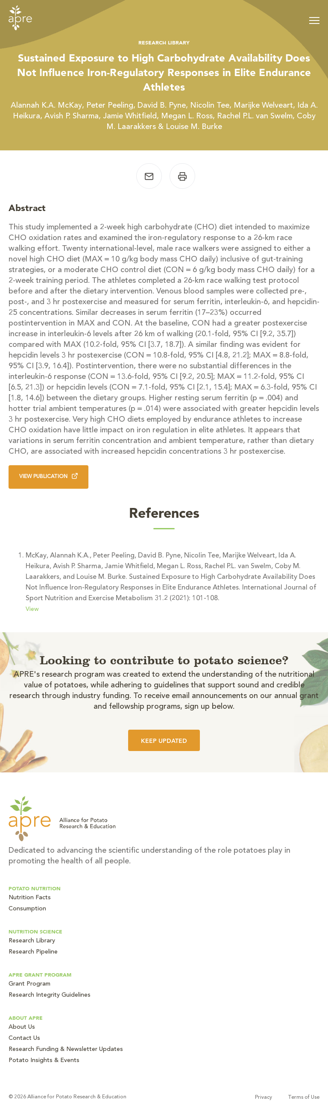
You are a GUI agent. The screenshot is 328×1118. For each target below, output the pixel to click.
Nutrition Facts (30, 898)
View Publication (48, 476)
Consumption (27, 909)
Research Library (32, 941)
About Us (22, 1027)
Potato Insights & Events (44, 1061)
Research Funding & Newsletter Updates (66, 1050)
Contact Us (24, 1039)
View (32, 610)
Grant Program (29, 984)
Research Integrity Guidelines (50, 995)
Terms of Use (303, 1097)
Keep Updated (164, 741)
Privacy (263, 1097)
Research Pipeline (33, 952)
